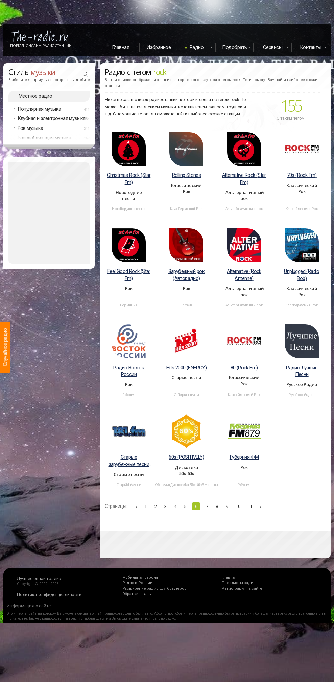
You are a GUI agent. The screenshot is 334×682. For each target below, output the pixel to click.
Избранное (158, 47)
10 (238, 506)
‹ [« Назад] (136, 506)
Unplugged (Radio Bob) (301, 274)
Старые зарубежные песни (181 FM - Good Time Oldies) (128, 461)
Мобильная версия (140, 577)
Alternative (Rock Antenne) (244, 274)
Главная (120, 47)
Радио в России (137, 583)
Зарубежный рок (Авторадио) (186, 274)
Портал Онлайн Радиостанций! (41, 45)
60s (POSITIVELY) (186, 457)
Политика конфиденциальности (49, 594)
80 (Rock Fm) (244, 367)
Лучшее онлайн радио (39, 578)
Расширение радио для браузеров (154, 588)
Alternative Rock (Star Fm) (244, 178)
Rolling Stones (186, 175)
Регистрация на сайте (242, 588)
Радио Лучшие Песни (301, 371)
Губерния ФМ (244, 457)
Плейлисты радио (238, 583)
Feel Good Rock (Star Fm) (128, 274)
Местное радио (35, 96)
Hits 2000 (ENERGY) (186, 367)
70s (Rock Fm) (302, 175)
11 (250, 506)
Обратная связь (136, 594)
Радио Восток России (128, 371)
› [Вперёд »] (260, 506)
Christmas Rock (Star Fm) (128, 178)
